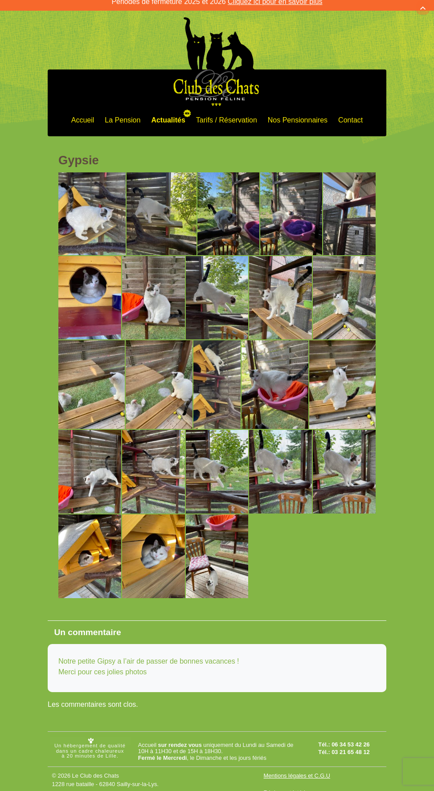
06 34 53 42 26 (350, 738)
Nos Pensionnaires (298, 114)
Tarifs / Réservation (226, 114)
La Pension (122, 114)
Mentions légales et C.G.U (297, 769)
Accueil (82, 114)
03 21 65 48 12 (350, 746)
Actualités (168, 114)
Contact (350, 114)
